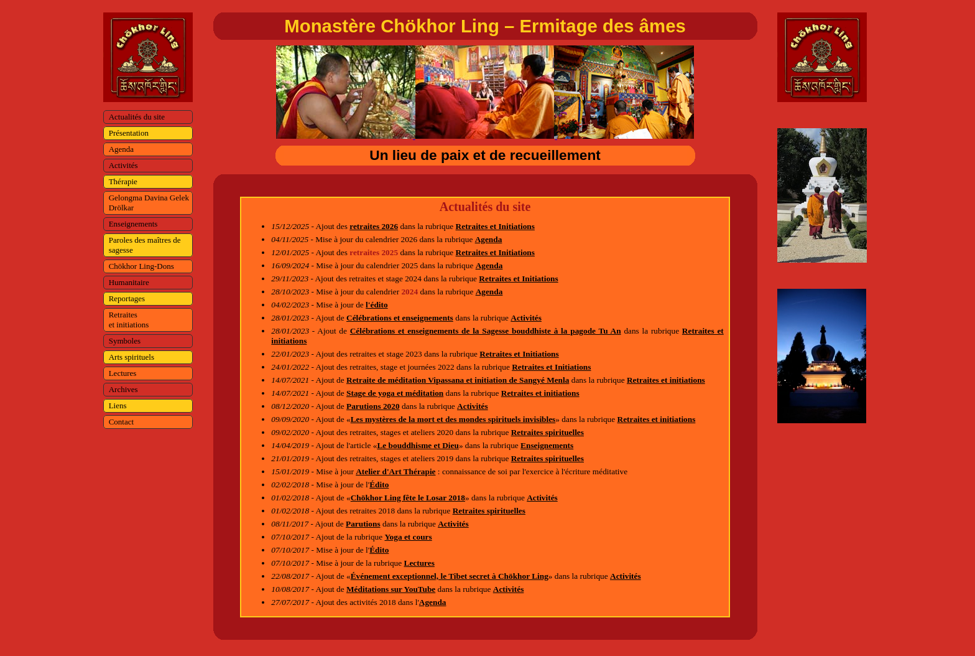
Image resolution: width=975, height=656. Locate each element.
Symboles (125, 340)
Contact (121, 421)
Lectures (123, 373)
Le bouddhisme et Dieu (417, 445)
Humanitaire (129, 282)
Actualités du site (137, 116)
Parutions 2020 (373, 406)
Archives (123, 389)
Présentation (129, 133)
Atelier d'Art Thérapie (395, 471)
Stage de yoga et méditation (394, 393)
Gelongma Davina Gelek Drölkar (149, 202)
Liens (118, 405)
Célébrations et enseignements (399, 317)
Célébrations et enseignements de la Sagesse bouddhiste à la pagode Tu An (485, 330)
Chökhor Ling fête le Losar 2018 (408, 497)
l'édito (377, 304)
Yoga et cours (408, 536)
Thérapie (123, 181)
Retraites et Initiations (495, 226)
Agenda (121, 149)
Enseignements (133, 223)
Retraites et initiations (129, 319)
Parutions (363, 523)
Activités (123, 165)
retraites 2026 (373, 226)
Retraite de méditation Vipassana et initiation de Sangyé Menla (457, 380)
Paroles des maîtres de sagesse (145, 245)
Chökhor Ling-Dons (141, 266)
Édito (379, 484)
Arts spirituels (131, 357)
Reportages (127, 298)
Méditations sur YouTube (390, 589)
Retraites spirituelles (547, 432)
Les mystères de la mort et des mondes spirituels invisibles (453, 419)
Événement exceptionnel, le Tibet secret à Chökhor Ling (449, 576)
